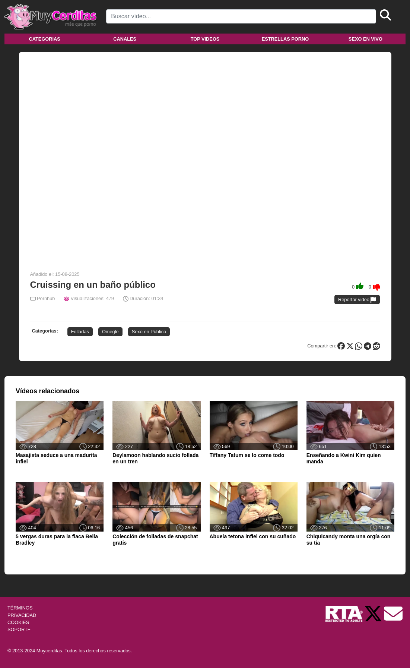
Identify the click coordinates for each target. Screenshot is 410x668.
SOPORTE (19, 629)
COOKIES (18, 622)
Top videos (205, 39)
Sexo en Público (149, 331)
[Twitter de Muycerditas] (374, 613)
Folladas (80, 331)
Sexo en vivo (365, 39)
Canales (124, 39)
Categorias (44, 39)
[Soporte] (393, 613)
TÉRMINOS (20, 608)
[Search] (241, 16)
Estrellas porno (285, 39)
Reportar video (357, 300)
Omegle (110, 331)
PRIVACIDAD (21, 615)
